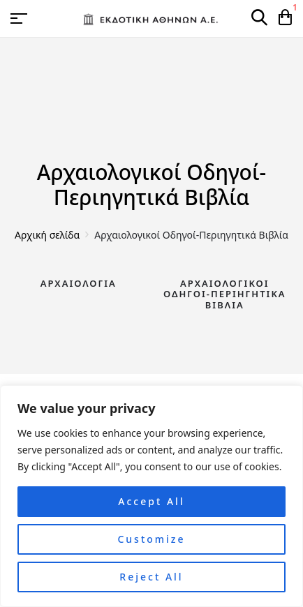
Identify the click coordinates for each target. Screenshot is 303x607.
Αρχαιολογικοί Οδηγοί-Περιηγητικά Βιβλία (224, 294)
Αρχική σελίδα (47, 234)
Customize (151, 539)
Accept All (151, 501)
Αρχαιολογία (78, 283)
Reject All (151, 576)
